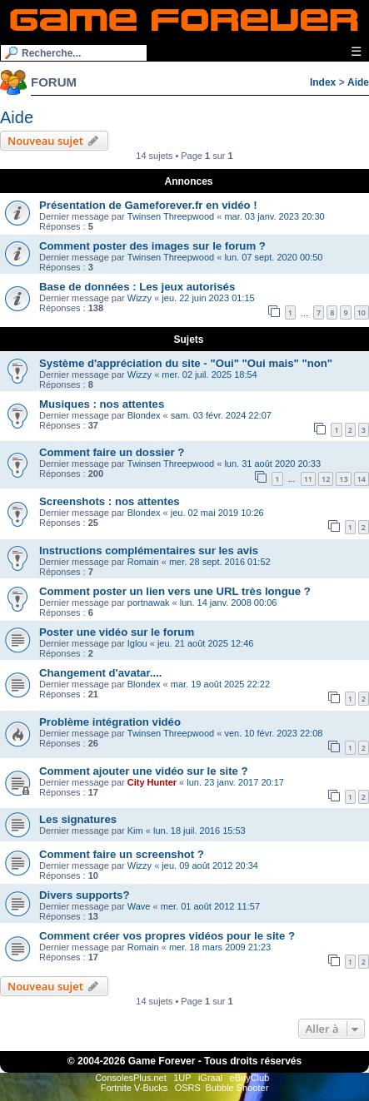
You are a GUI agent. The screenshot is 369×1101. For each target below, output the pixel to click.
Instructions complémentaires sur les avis (148, 550)
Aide (358, 82)
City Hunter (152, 782)
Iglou (137, 643)
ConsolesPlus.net (131, 1078)
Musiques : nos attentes (101, 404)
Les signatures (78, 819)
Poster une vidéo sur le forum (116, 632)
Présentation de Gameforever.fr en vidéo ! (148, 205)
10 (361, 312)
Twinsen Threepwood (170, 216)
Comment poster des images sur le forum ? (152, 246)
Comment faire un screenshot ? (121, 854)
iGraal (210, 1078)
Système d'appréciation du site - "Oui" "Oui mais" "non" (185, 363)
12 (326, 479)
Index (323, 82)
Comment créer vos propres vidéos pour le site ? (167, 936)
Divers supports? (84, 895)
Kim (135, 831)
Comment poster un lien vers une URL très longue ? (175, 591)
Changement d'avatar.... (100, 673)
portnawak (148, 603)
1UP (182, 1078)
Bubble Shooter (236, 1088)
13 (343, 479)
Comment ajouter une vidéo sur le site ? (143, 771)
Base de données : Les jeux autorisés (137, 286)
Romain (143, 562)
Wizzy (139, 298)
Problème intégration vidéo (110, 722)
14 (361, 479)
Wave (139, 906)
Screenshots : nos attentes (109, 501)
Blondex (144, 415)
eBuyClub (250, 1078)
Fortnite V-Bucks (134, 1088)
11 (308, 479)
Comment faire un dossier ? (111, 452)
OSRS (188, 1088)
